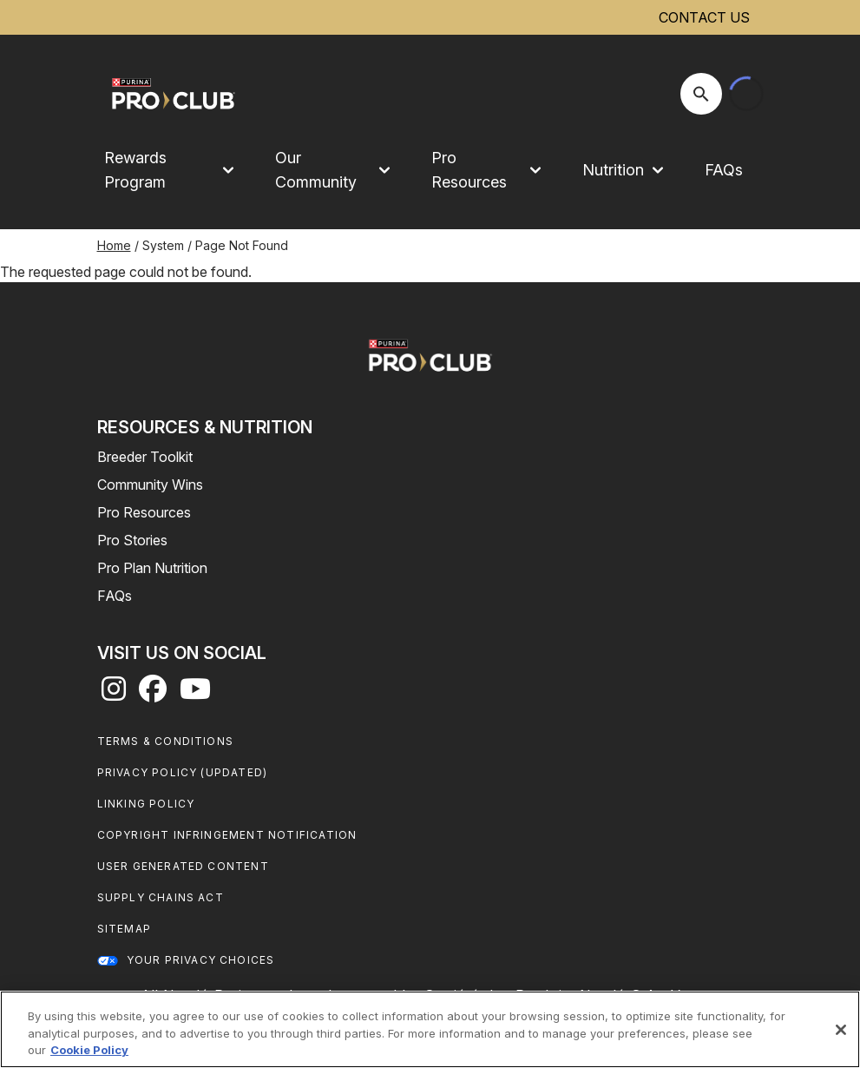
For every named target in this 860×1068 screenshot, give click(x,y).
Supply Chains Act (160, 897)
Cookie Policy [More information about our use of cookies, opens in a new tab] (89, 1050)
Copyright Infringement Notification (227, 834)
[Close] (841, 1030)
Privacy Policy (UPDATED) (182, 772)
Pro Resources (144, 512)
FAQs (724, 170)
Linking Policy (146, 803)
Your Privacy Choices (201, 959)
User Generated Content (183, 866)
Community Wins (150, 484)
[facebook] (153, 693)
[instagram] (114, 693)
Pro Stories (132, 540)
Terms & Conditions (165, 741)
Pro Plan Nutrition (152, 568)
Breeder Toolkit (145, 456)
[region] (430, 1029)
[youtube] (195, 693)
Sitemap (124, 928)
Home (114, 245)
